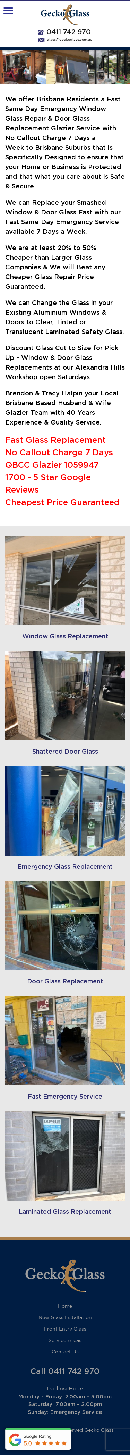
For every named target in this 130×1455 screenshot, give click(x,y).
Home (65, 1306)
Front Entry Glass (65, 1329)
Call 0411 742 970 (65, 1372)
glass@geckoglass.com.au (69, 39)
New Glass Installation (65, 1318)
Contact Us (65, 1352)
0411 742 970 (68, 32)
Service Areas (65, 1341)
